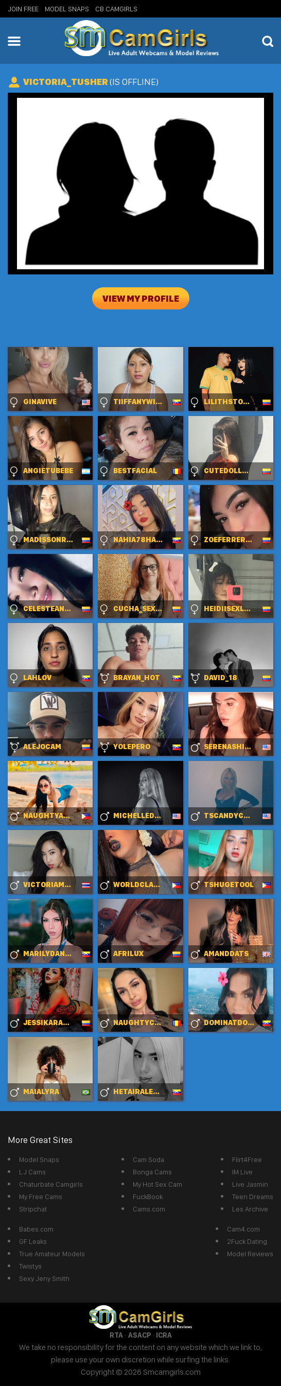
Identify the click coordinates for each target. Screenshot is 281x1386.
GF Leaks (33, 1241)
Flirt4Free (247, 1159)
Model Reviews (250, 1254)
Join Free (23, 9)
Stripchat (33, 1209)
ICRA (164, 1335)
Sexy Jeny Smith (44, 1278)
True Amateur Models (52, 1254)
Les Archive (250, 1209)
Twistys (30, 1266)
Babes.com (36, 1229)
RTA (116, 1335)
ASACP (139, 1335)
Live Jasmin (250, 1184)
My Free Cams (40, 1196)
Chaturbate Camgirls (51, 1184)
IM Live (242, 1172)
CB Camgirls (116, 9)
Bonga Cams (152, 1172)
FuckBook (148, 1196)
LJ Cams (32, 1172)
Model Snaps (67, 9)
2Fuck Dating (247, 1241)
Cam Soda (148, 1159)
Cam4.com (243, 1229)
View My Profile (140, 298)
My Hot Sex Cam (157, 1184)
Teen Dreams (252, 1196)
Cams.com (149, 1209)
